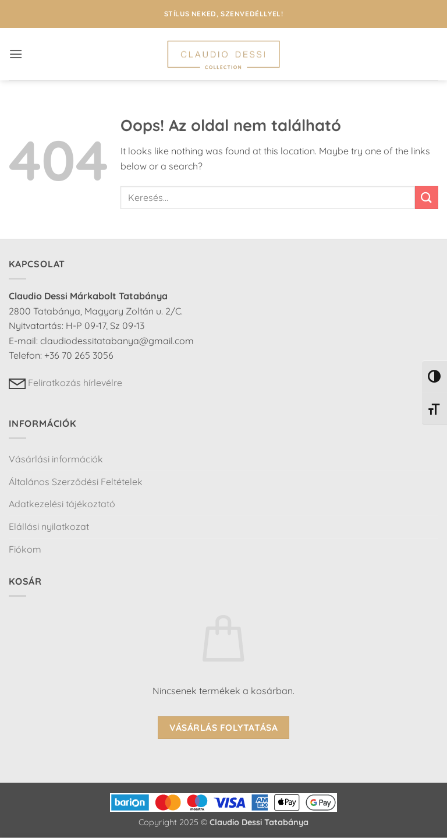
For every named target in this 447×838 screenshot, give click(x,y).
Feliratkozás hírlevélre (65, 382)
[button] (16, 54)
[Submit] (426, 197)
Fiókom (25, 549)
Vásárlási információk (56, 459)
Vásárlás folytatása (223, 727)
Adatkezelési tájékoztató (62, 504)
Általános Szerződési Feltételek (76, 481)
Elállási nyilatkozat (49, 526)
